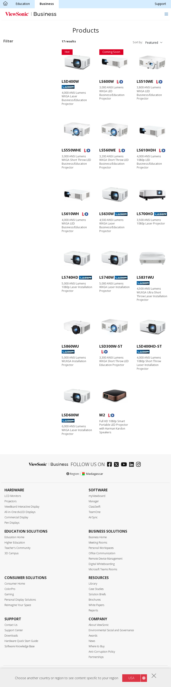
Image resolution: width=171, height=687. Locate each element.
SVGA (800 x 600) (23, 151)
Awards (93, 635)
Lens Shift (17, 340)
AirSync (93, 517)
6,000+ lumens (21, 229)
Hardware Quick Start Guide (21, 641)
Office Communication (102, 553)
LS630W (106, 213)
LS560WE (107, 150)
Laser (14, 85)
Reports (93, 610)
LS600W (106, 81)
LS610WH (70, 213)
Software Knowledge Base (19, 646)
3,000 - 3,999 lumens (25, 211)
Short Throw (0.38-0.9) (26, 253)
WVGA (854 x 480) (23, 145)
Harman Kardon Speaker (28, 287)
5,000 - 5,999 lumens (25, 223)
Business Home (98, 537)
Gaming (9, 594)
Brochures (95, 600)
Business (47, 4)
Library (93, 583)
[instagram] (139, 465)
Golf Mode (18, 346)
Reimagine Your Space (17, 605)
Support (160, 4)
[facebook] (110, 465)
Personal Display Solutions (20, 600)
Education (23, 4)
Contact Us (10, 625)
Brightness (16, 199)
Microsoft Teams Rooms (103, 569)
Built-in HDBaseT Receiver (29, 358)
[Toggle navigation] (166, 14)
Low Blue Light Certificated (30, 328)
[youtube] (125, 465)
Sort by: (138, 42)
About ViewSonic (99, 625)
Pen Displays (11, 523)
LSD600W (70, 414)
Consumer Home (14, 583)
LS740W (106, 277)
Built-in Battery (21, 299)
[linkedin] (132, 465)
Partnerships (96, 657)
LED (13, 73)
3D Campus (11, 553)
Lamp (14, 79)
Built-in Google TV (23, 293)
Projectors (10, 501)
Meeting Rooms (98, 542)
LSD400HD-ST (149, 346)
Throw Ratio (17, 241)
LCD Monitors (12, 496)
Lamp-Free (13, 56)
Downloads (11, 635)
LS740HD (70, 277)
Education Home (14, 537)
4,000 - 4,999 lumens (25, 217)
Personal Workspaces (101, 548)
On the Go (18, 127)
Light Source (17, 67)
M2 (102, 414)
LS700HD (145, 213)
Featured (151, 42)
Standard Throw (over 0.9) (29, 247)
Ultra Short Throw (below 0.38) (28, 261)
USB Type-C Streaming (27, 322)
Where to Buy (97, 646)
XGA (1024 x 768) (23, 157)
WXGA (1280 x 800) (24, 169)
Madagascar (92, 474)
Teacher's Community (17, 548)
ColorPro (9, 589)
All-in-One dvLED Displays (19, 512)
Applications (17, 97)
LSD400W (70, 81)
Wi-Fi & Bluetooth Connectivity (23, 313)
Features (14, 275)
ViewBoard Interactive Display (21, 507)
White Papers (96, 605)
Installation (18, 121)
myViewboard (97, 496)
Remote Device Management (105, 558)
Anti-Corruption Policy (102, 652)
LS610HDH (146, 150)
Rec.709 (16, 305)
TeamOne (94, 512)
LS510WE (145, 81)
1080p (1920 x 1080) (25, 175)
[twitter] (117, 465)
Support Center (13, 630)
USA (131, 678)
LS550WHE (71, 150)
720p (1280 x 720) (23, 163)
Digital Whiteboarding (102, 564)
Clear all (46, 50)
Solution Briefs (97, 594)
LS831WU (145, 277)
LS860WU (70, 346)
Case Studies (96, 589)
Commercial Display (16, 517)
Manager (94, 501)
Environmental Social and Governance (111, 630)
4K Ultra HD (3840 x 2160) (29, 187)
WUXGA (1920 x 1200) (26, 181)
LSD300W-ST (110, 346)
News (92, 641)
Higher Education (14, 542)
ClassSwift (94, 507)
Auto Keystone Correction (29, 334)
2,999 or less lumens (25, 205)
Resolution (15, 139)
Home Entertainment (25, 115)
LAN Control (19, 352)
